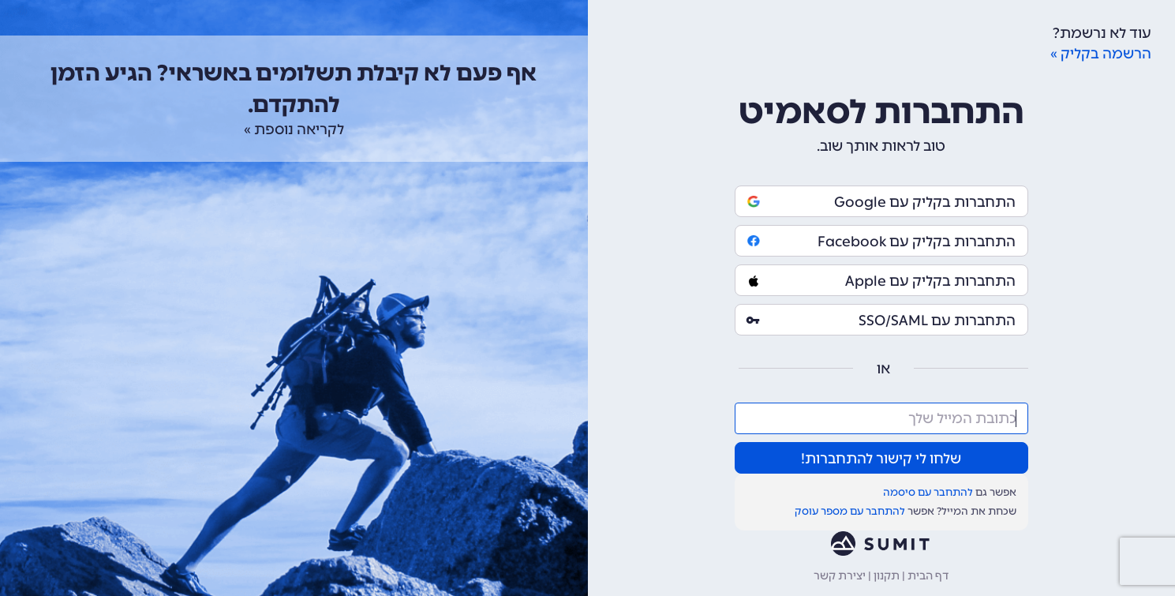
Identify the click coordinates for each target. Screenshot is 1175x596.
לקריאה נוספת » (294, 129)
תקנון (887, 576)
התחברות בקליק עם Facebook (881, 241)
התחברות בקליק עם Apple (881, 281)
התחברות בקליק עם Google (881, 202)
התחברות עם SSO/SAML (881, 320)
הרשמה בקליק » (1100, 53)
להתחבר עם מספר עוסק (850, 511)
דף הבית (928, 576)
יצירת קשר (840, 576)
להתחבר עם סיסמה (928, 492)
